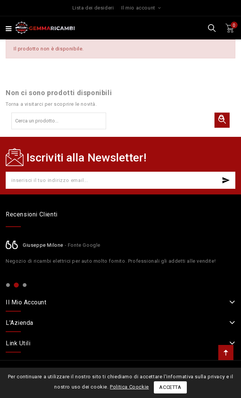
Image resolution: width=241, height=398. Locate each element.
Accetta (170, 387)
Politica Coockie (129, 387)
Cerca (222, 120)
